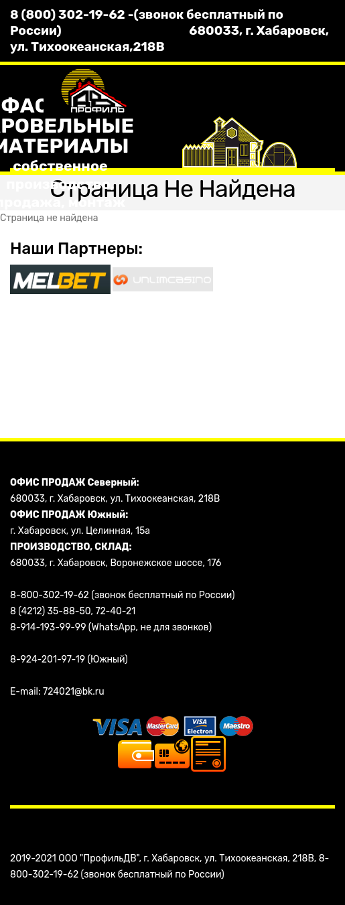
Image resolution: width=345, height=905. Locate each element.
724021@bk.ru (74, 691)
